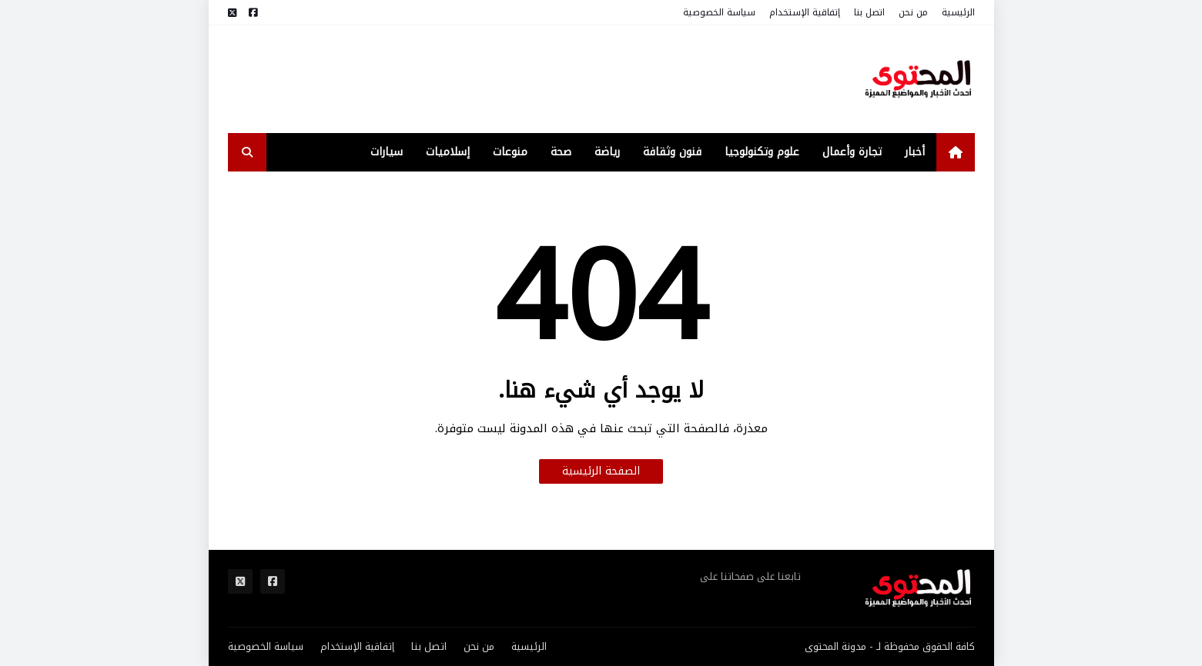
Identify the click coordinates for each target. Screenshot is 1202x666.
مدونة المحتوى (835, 646)
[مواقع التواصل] (253, 12)
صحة (561, 152)
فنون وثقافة (672, 152)
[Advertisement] (508, 79)
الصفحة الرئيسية (601, 471)
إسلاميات (448, 152)
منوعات (510, 152)
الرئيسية (958, 12)
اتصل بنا (869, 12)
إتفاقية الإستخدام (804, 12)
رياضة (607, 152)
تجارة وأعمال (852, 152)
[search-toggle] (247, 152)
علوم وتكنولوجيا (762, 152)
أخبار (915, 152)
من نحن (913, 12)
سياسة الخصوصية (719, 12)
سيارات (386, 152)
